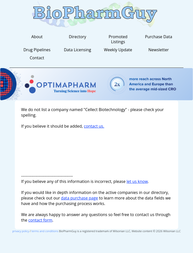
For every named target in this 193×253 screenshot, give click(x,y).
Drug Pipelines (37, 50)
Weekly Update (118, 50)
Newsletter (158, 50)
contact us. (94, 126)
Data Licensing (77, 50)
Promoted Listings (118, 39)
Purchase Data (158, 36)
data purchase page (79, 198)
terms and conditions (44, 231)
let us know (137, 181)
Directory (77, 36)
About (36, 36)
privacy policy (20, 231)
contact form (40, 220)
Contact (37, 58)
